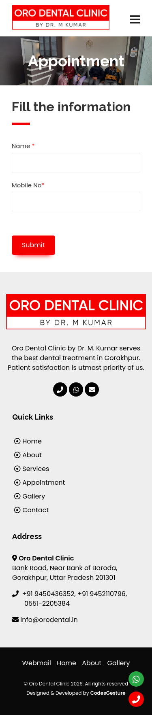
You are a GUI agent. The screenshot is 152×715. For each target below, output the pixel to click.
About (28, 455)
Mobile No (28, 185)
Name (23, 146)
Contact (31, 510)
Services (31, 468)
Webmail (36, 663)
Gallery (29, 496)
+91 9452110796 (101, 593)
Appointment (39, 482)
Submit (33, 245)
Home (28, 441)
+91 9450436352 (48, 593)
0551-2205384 (47, 603)
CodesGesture (108, 693)
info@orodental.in (48, 619)
